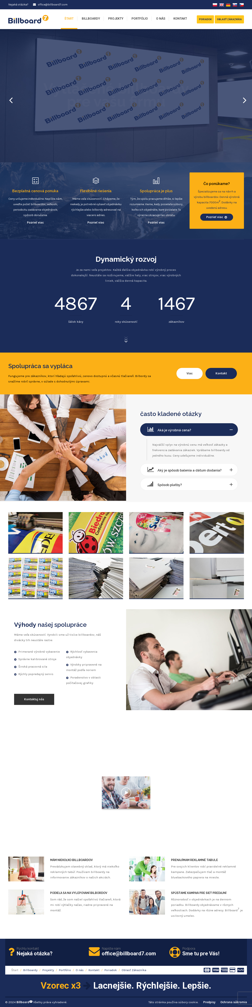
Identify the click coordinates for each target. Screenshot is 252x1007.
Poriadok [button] (205, 19)
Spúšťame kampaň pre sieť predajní (198, 893)
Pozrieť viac (35, 222)
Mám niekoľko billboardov (71, 860)
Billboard (24, 1002)
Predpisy (209, 1002)
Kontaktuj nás (34, 699)
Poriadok (110, 970)
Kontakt (180, 18)
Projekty (115, 18)
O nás (160, 18)
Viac (190, 373)
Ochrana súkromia (233, 1002)
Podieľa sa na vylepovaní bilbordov (78, 893)
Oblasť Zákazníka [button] (229, 19)
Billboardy (91, 18)
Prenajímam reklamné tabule (194, 860)
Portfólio (140, 18)
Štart (69, 18)
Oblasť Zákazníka (134, 970)
